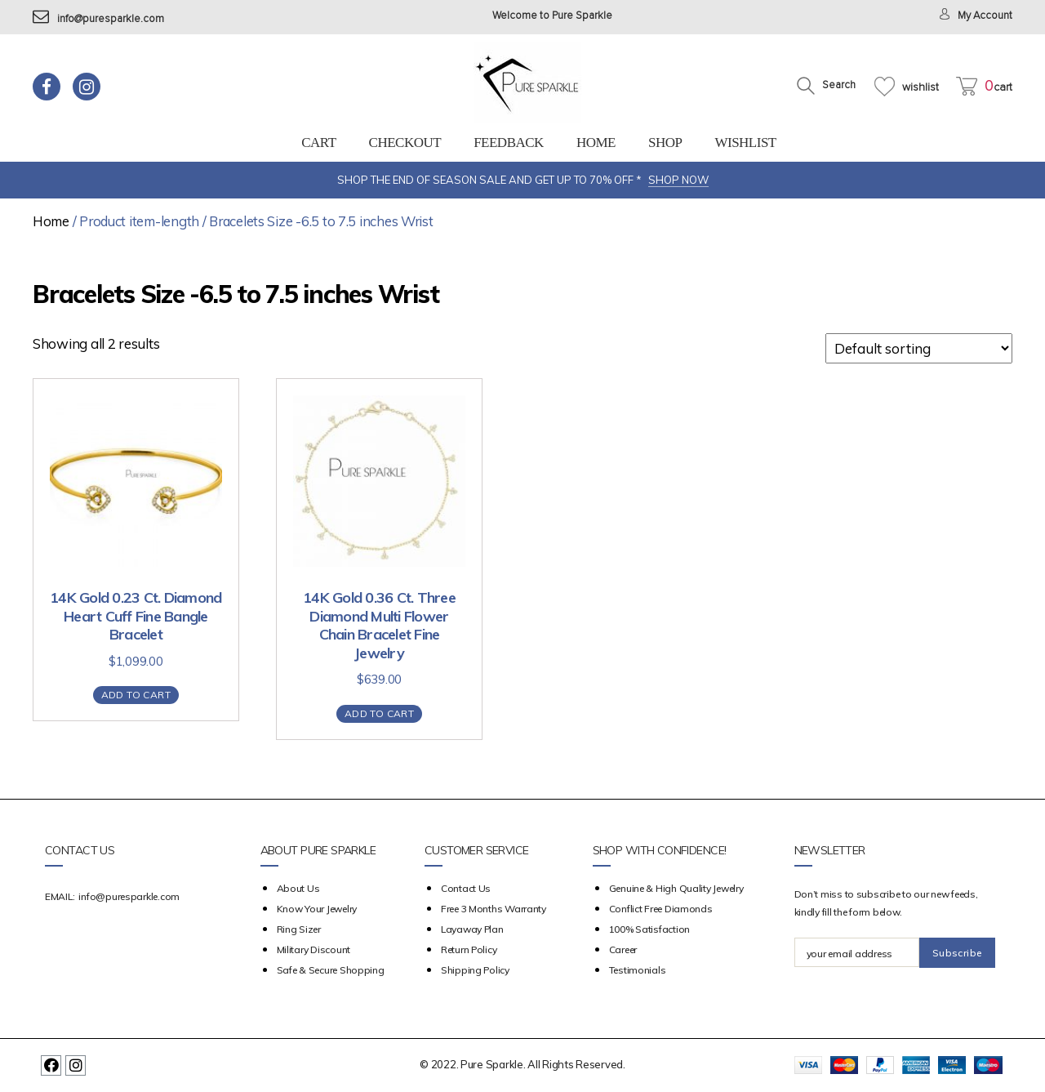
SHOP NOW (678, 179)
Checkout (405, 142)
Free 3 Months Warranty (493, 909)
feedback (509, 142)
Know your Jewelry (317, 909)
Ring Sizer (299, 929)
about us (298, 888)
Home (596, 142)
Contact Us (466, 888)
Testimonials (637, 970)
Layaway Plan (472, 929)
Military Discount (313, 949)
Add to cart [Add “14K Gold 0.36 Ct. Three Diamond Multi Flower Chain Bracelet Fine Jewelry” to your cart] (379, 713)
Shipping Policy (475, 970)
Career (623, 949)
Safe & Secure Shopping (331, 970)
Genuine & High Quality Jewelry (676, 888)
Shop (665, 142)
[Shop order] (918, 348)
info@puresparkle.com (98, 19)
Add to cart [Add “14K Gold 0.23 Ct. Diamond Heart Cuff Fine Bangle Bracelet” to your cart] (136, 695)
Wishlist (745, 142)
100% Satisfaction (649, 929)
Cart (318, 142)
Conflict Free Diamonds (661, 909)
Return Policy (469, 949)
